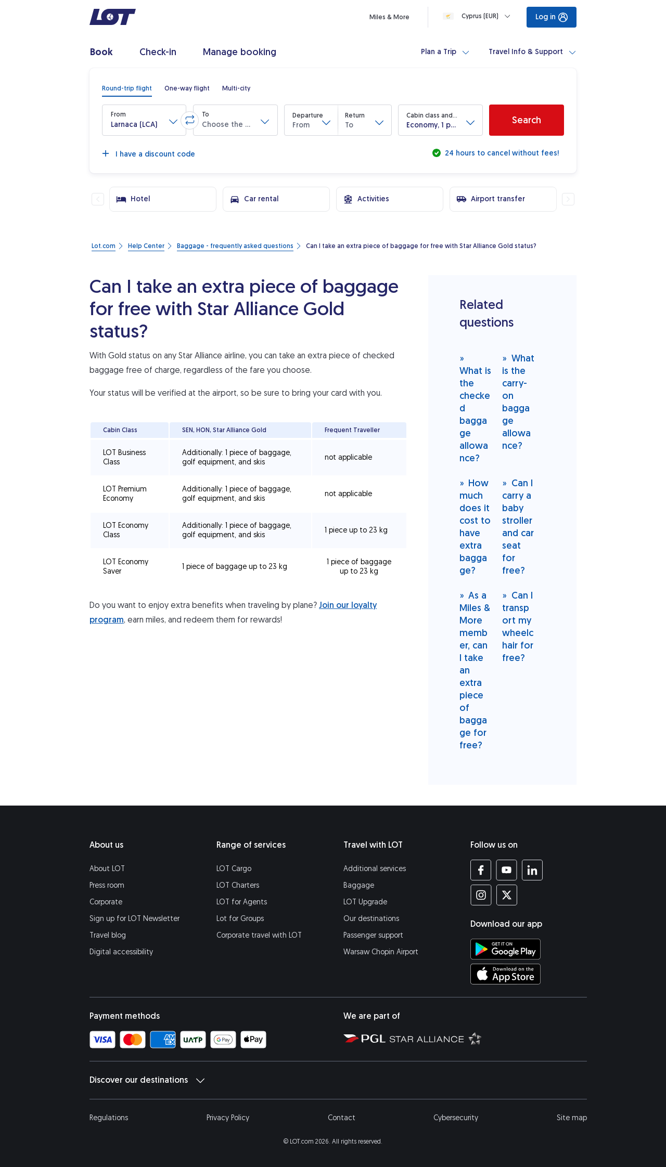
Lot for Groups (240, 918)
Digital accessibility (121, 952)
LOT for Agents (241, 902)
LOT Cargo (233, 868)
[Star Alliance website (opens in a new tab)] (436, 1038)
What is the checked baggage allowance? (475, 408)
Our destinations (371, 918)
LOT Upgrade (365, 902)
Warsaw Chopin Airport (380, 952)
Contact (341, 1117)
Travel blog (107, 935)
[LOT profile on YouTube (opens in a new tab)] (506, 870)
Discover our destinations (146, 1080)
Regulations (108, 1117)
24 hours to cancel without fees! (501, 153)
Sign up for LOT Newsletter (134, 918)
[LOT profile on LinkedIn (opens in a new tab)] (532, 870)
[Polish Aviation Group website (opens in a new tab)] (364, 1038)
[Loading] (479, 16)
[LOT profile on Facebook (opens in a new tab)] (481, 870)
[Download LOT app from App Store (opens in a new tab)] (505, 974)
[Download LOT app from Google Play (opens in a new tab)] (505, 949)
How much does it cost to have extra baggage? (475, 526)
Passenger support (373, 935)
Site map (572, 1117)
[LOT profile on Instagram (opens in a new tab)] (481, 895)
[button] (144, 120)
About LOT (107, 868)
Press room (106, 885)
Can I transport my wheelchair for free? (517, 626)
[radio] (127, 88)
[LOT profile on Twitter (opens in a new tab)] (506, 895)
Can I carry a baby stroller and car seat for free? (518, 526)
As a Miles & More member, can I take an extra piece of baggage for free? (474, 670)
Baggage (358, 885)
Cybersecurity (455, 1117)
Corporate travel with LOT (259, 935)
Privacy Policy (228, 1117)
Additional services (374, 868)
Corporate (105, 902)
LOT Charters (237, 885)
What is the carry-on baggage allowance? (518, 401)
